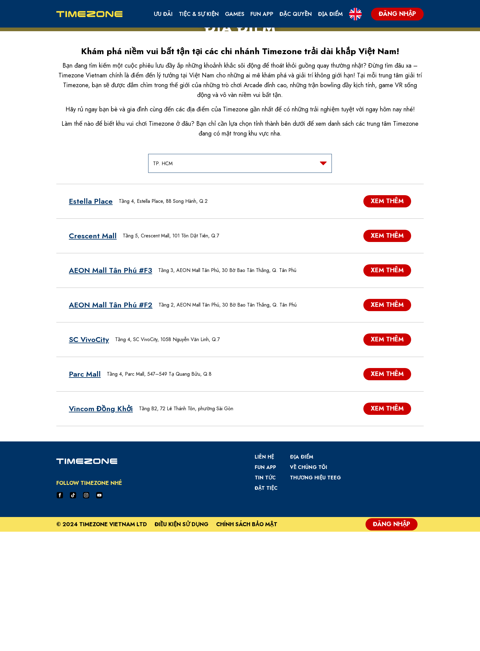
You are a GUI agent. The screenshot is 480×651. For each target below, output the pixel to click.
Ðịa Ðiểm (301, 576)
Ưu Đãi (163, 14)
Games (234, 14)
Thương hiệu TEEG (315, 597)
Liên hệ (264, 576)
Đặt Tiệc (266, 607)
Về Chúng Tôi (308, 586)
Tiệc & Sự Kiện (199, 14)
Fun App (261, 14)
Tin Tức (265, 597)
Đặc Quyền (295, 14)
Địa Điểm (330, 14)
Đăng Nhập (391, 643)
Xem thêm (387, 320)
